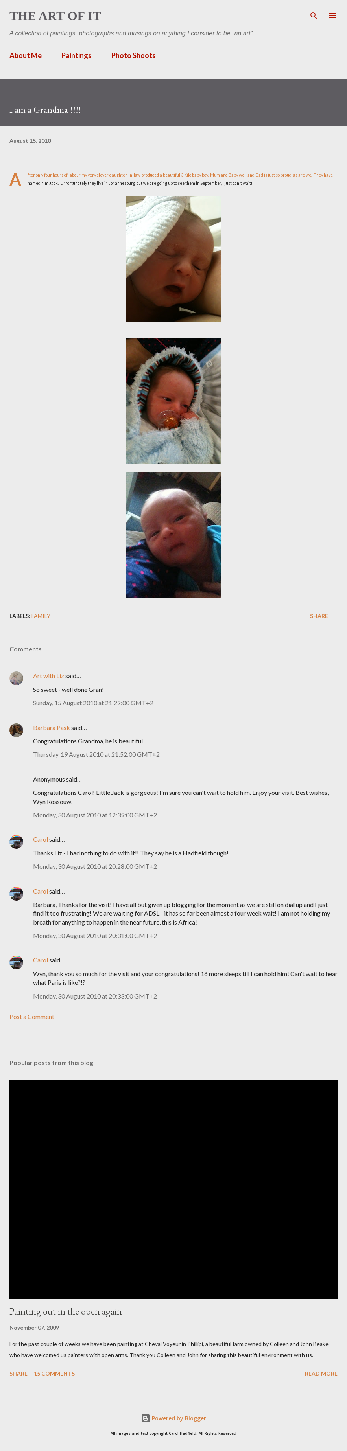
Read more (321, 1373)
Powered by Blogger (173, 1418)
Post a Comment (31, 1016)
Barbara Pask (51, 727)
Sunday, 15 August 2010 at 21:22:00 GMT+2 (93, 702)
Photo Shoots (133, 55)
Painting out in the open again (65, 1311)
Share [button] (319, 615)
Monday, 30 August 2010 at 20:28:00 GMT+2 (95, 866)
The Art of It (55, 16)
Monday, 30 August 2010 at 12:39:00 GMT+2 (95, 814)
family (40, 615)
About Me (25, 55)
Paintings (76, 55)
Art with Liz (48, 675)
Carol (40, 839)
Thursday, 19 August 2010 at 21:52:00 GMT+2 (96, 754)
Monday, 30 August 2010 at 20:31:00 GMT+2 (95, 935)
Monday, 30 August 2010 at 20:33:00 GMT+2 (95, 996)
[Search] (314, 14)
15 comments (54, 1373)
